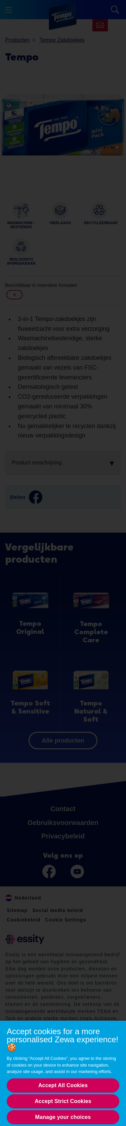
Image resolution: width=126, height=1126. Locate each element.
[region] (63, 1073)
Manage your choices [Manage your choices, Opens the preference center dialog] (63, 1117)
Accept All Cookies (63, 1085)
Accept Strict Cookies (63, 1101)
